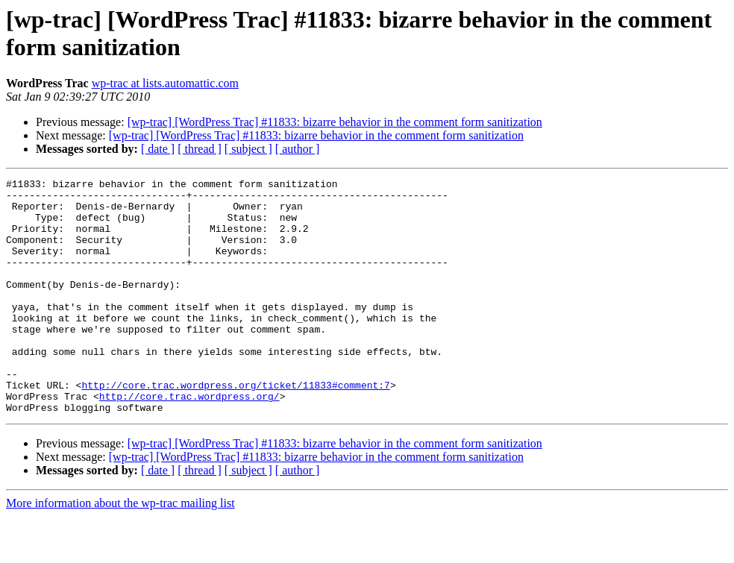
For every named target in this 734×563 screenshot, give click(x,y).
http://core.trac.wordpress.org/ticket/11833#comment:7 (235, 427)
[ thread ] (200, 148)
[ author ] (297, 148)
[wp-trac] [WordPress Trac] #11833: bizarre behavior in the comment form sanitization (335, 122)
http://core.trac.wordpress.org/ (189, 440)
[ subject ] (248, 148)
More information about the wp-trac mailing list (120, 550)
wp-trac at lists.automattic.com (165, 83)
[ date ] (158, 148)
